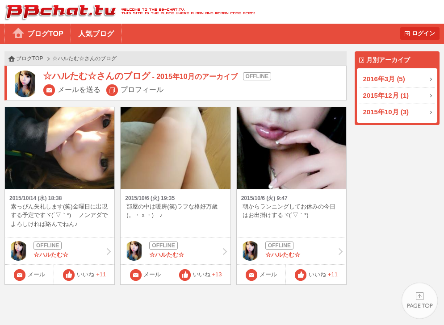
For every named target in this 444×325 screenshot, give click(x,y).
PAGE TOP (420, 301)
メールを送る (79, 89)
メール (36, 274)
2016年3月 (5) (384, 79)
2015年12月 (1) (386, 95)
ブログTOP (45, 34)
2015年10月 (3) (386, 112)
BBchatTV (127, 12)
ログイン (423, 33)
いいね (91, 274)
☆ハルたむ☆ (59, 251)
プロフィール (142, 89)
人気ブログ (96, 34)
